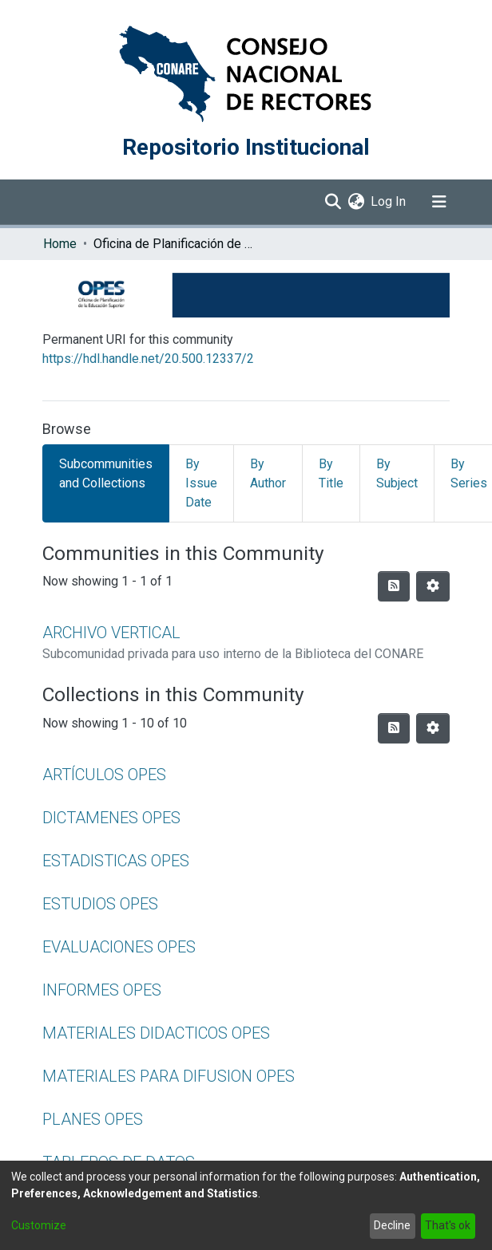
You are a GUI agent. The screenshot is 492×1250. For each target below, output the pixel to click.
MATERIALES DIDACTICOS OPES (156, 1033)
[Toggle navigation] (439, 202)
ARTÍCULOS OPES (104, 774)
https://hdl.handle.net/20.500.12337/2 (148, 358)
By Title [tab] (331, 473)
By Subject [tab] (397, 473)
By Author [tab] (268, 473)
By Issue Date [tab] (201, 483)
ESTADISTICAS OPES (115, 860)
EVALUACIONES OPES (119, 946)
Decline (392, 1225)
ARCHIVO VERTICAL (111, 632)
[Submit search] (333, 201)
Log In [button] (389, 201)
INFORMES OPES (101, 990)
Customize (38, 1225)
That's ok (447, 1225)
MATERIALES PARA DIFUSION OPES (168, 1076)
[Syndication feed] (394, 586)
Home (60, 243)
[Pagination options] (433, 586)
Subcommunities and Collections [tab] (106, 473)
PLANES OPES (92, 1119)
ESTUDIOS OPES (100, 903)
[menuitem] (356, 201)
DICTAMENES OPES (111, 817)
